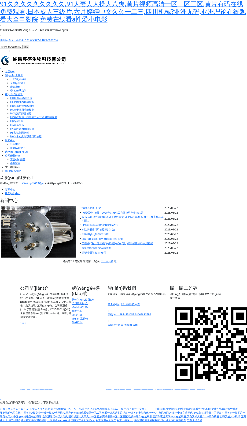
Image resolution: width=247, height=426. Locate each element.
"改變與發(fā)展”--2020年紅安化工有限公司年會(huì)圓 (113, 212)
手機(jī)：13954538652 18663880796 (129, 314)
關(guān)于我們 (14, 75)
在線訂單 (77, 315)
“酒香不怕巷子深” (91, 208)
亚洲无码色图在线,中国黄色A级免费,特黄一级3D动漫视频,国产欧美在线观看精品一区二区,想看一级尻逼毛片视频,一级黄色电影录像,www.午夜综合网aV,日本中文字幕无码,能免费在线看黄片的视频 (110, 412)
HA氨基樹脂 (17, 125)
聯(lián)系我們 (18, 90)
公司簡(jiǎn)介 (18, 79)
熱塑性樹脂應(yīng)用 (94, 252)
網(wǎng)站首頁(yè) (33, 183)
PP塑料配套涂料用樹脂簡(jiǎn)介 (100, 225)
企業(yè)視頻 (17, 83)
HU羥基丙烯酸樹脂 (21, 98)
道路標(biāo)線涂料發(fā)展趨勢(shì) (102, 238)
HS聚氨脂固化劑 (19, 132)
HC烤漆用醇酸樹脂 (21, 113)
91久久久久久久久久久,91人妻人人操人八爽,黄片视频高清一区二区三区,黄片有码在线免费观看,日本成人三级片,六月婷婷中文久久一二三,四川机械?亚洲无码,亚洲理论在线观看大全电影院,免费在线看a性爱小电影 (119, 409)
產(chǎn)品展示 (14, 94)
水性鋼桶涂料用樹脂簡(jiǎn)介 (99, 229)
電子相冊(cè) (12, 167)
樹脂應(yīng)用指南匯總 (95, 234)
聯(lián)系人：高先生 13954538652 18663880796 (29, 40)
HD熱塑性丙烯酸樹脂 (22, 106)
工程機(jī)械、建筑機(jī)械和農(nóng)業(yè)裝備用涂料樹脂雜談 (117, 243)
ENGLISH (77, 322)
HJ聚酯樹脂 (16, 121)
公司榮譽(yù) (12, 155)
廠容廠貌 (15, 86)
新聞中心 (10, 140)
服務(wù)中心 (18, 148)
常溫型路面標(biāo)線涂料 (96, 248)
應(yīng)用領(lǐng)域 (16, 151)
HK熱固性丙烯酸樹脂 (22, 102)
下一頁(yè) (107, 261)
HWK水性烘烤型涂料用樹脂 (26, 136)
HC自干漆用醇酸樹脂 (22, 109)
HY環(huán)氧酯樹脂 (22, 129)
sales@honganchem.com (123, 324)
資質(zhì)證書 (17, 159)
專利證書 (15, 163)
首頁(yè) (10, 71)
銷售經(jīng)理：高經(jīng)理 (124, 304)
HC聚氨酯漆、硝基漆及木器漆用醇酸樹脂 (33, 117)
